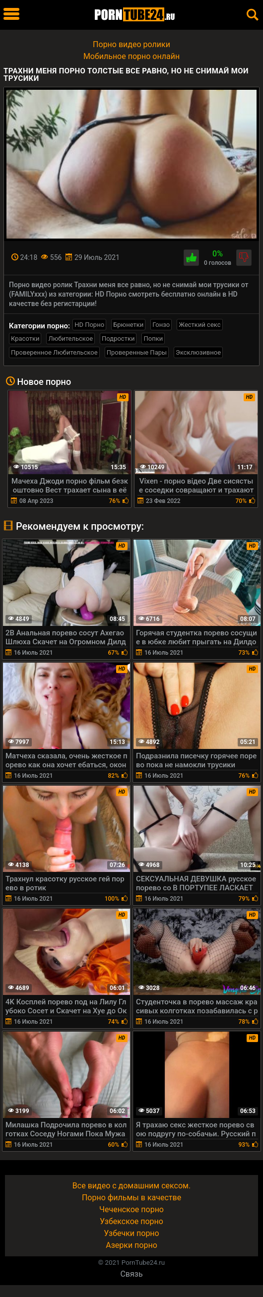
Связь (131, 1274)
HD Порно (89, 324)
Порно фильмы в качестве (131, 1197)
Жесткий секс (199, 324)
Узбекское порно (131, 1221)
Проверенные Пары (137, 352)
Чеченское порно (131, 1209)
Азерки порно (131, 1245)
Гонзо (161, 324)
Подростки (118, 338)
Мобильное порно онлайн (131, 56)
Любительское (70, 338)
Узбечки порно (131, 1233)
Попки (153, 338)
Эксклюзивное (198, 352)
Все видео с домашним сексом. (131, 1185)
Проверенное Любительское (54, 352)
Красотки (25, 338)
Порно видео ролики (131, 44)
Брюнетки (128, 324)
